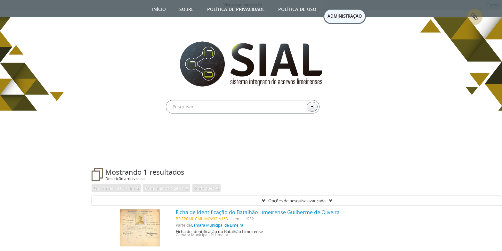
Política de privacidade (236, 8)
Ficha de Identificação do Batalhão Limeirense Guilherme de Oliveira (258, 212)
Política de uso (297, 8)
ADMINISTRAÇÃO (345, 16)
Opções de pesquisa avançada (297, 201)
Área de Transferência (474, 17)
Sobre (186, 8)
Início (159, 8)
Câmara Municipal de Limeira (217, 225)
